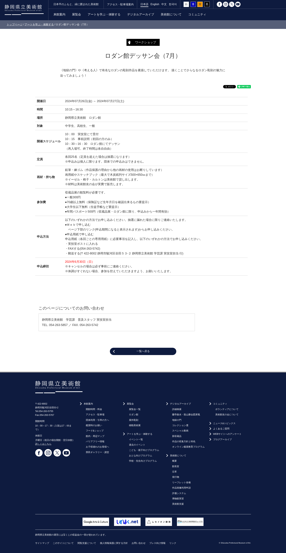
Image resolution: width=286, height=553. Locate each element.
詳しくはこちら (43, 444)
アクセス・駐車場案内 (120, 4)
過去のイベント (137, 444)
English (155, 4)
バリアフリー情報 (95, 441)
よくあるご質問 (221, 428)
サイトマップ (42, 543)
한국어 (173, 4)
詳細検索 (176, 409)
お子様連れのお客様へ (97, 446)
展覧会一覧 (135, 409)
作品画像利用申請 (181, 487)
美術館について (171, 14)
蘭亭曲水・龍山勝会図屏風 (186, 414)
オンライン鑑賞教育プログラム (188, 446)
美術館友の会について (227, 414)
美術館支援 (178, 504)
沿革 (174, 471)
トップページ (15, 24)
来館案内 (59, 14)
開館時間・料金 (94, 409)
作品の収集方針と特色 (183, 441)
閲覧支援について (87, 543)
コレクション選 (180, 425)
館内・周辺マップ (95, 436)
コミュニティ (197, 14)
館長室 (175, 466)
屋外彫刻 (133, 420)
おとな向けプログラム (140, 455)
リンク (172, 543)
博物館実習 (178, 498)
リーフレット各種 (181, 482)
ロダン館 (133, 414)
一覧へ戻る (143, 351)
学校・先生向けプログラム (143, 461)
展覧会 (76, 14)
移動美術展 (135, 425)
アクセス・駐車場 (95, 414)
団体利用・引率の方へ (97, 420)
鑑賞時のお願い (94, 425)
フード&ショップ (95, 430)
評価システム (179, 493)
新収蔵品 (176, 436)
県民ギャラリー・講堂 (97, 452)
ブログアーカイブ (222, 439)
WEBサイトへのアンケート (227, 434)
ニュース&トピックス (224, 423)
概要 (174, 461)
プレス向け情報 (157, 543)
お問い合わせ (139, 543)
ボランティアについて (227, 409)
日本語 (144, 4)
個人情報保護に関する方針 (114, 543)
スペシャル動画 (180, 430)
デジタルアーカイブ (140, 14)
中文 (164, 4)
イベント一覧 (136, 439)
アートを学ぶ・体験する (104, 14)
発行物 (175, 477)
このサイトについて (63, 543)
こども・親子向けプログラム (144, 450)
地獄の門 (176, 420)
